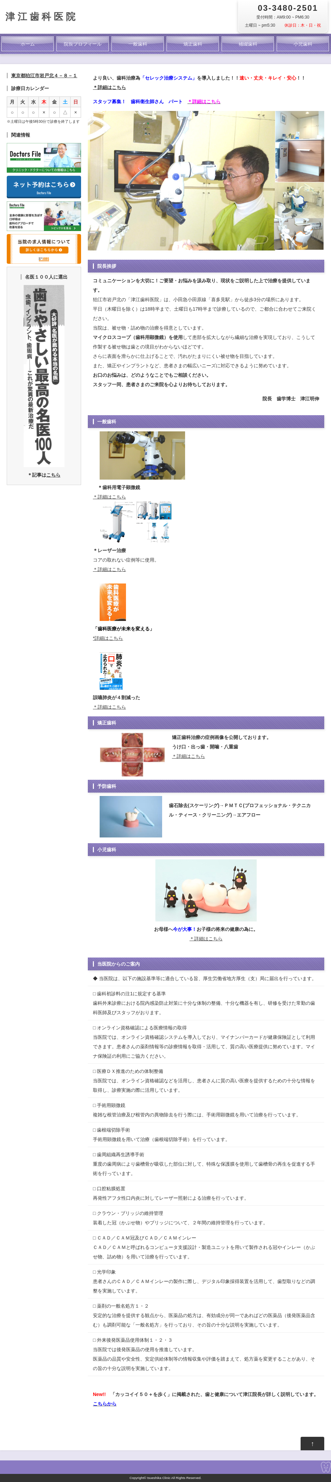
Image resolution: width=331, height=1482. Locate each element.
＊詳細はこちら (109, 87)
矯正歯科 (192, 44)
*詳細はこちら (108, 638)
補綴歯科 (247, 44)
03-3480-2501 (288, 7)
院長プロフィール (83, 44)
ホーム (28, 44)
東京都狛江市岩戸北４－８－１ (44, 75)
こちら (53, 475)
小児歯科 (303, 44)
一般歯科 (137, 44)
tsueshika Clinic (159, 1478)
